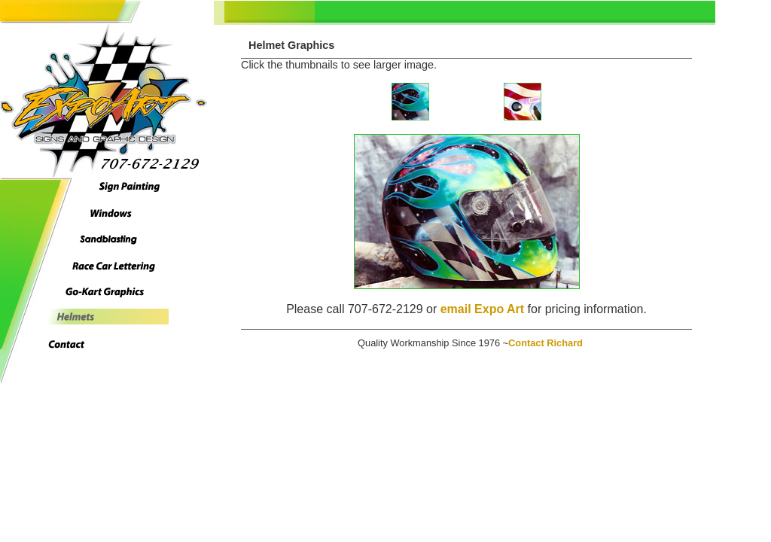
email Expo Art (482, 309)
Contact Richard (545, 343)
